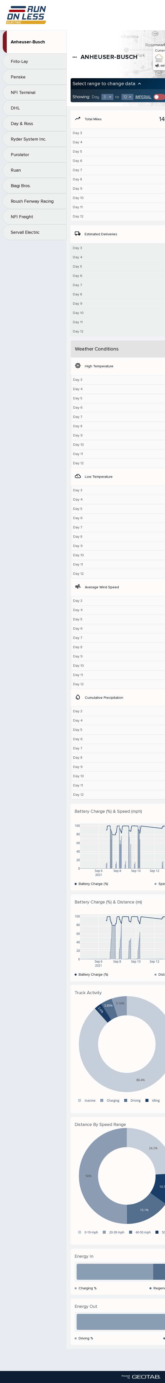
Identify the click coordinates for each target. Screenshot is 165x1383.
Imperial (143, 96)
